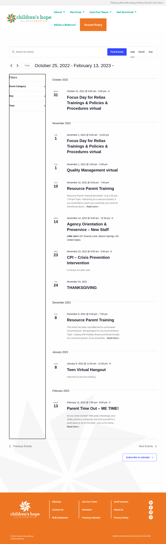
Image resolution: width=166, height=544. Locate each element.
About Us (118, 510)
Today (27, 65)
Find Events (117, 52)
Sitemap (56, 502)
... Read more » (91, 206)
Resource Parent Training (90, 188)
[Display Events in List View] (132, 52)
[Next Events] (17, 66)
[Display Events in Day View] (151, 52)
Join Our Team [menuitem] (99, 12)
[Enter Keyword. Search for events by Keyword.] (58, 52)
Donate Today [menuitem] (93, 24)
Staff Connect (121, 502)
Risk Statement (60, 518)
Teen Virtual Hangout (86, 369)
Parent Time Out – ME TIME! (93, 408)
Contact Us (57, 510)
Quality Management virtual (92, 170)
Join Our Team (89, 502)
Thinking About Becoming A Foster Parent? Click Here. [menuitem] (136, 2)
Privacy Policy (121, 518)
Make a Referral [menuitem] (65, 24)
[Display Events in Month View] (141, 52)
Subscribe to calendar (138, 457)
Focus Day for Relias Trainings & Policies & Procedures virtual (87, 103)
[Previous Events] (11, 66)
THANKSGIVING (82, 287)
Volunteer (87, 510)
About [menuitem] (58, 12)
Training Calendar (91, 518)
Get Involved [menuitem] (125, 12)
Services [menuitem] (76, 12)
